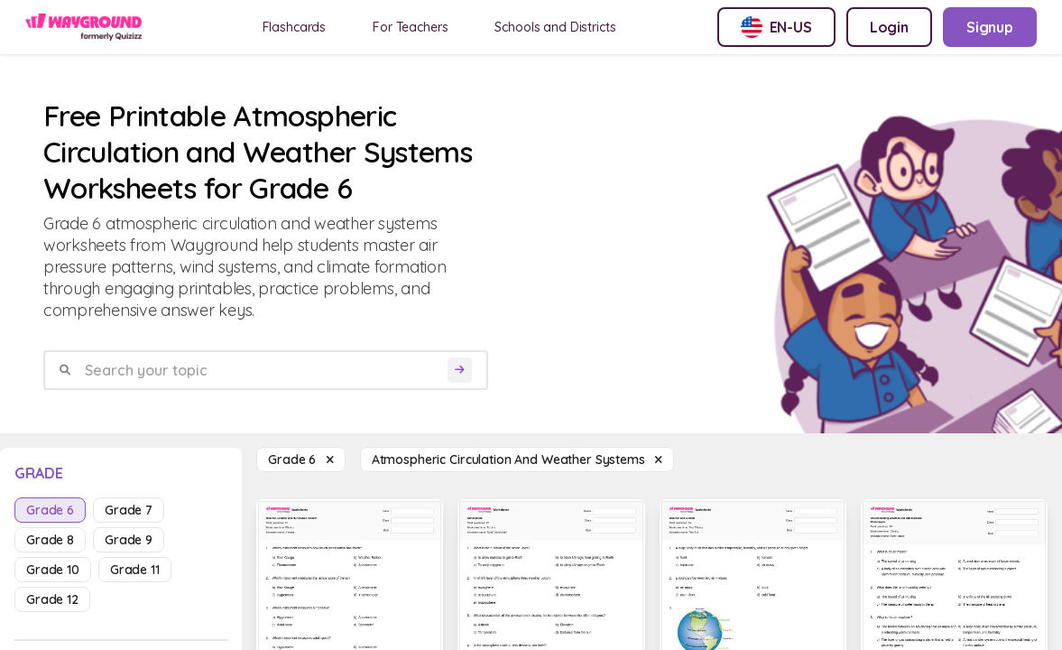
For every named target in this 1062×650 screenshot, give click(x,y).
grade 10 (52, 570)
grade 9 (128, 540)
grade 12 (52, 599)
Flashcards (295, 27)
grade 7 (128, 510)
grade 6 (50, 510)
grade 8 (50, 540)
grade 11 (135, 570)
